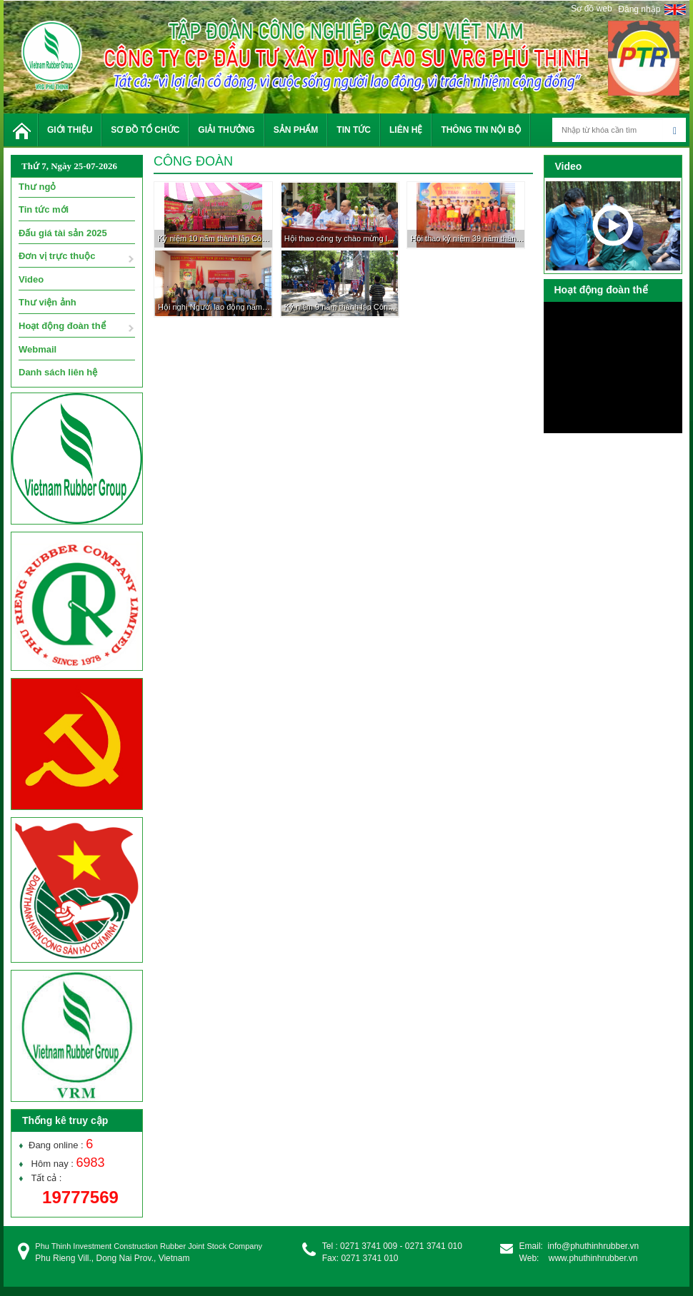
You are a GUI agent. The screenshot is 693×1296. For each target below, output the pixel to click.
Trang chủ (20, 129)
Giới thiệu (69, 130)
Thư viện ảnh (47, 302)
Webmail (37, 349)
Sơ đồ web (591, 9)
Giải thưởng (226, 130)
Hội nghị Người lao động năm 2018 (215, 307)
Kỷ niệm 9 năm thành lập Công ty (341, 307)
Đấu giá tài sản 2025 (63, 233)
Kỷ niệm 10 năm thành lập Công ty (215, 238)
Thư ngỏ (37, 186)
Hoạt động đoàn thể (62, 325)
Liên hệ (405, 130)
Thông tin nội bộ (480, 130)
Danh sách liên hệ (58, 372)
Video (31, 279)
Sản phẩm (296, 130)
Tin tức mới (44, 209)
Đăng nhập (639, 9)
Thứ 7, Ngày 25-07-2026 (69, 166)
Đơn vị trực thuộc (57, 255)
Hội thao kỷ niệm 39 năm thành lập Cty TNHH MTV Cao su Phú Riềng (468, 238)
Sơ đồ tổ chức (145, 130)
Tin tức (353, 130)
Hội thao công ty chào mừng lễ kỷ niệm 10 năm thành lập (341, 238)
